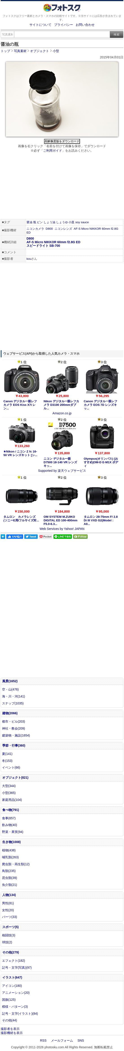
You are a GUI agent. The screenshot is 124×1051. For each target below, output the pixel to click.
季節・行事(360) (13, 745)
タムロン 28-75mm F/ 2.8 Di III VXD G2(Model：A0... (101, 520)
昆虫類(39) (9, 878)
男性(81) (8, 903)
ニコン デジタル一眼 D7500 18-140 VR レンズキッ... (60, 462)
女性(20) (8, 910)
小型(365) (9, 793)
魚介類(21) (9, 885)
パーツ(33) (9, 917)
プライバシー (63, 24)
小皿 (71, 222)
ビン (40, 222)
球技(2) (7, 942)
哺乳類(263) (10, 857)
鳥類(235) (9, 871)
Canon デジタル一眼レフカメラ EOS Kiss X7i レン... (20, 405)
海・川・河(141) (13, 696)
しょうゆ (62, 222)
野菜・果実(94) (12, 832)
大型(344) (9, 786)
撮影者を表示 (10, 1029)
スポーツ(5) (10, 927)
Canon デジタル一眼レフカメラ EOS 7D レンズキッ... (100, 405)
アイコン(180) (12, 986)
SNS (81, 1040)
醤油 (29, 222)
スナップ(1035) (13, 703)
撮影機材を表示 (12, 1033)
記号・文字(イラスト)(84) (20, 1013)
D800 (49, 228)
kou (29, 258)
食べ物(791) (10, 810)
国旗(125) (9, 999)
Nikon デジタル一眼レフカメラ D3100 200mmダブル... (61, 405)
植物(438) (9, 850)
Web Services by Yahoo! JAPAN (62, 529)
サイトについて (40, 24)
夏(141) (7, 754)
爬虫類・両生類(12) (16, 864)
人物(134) (9, 895)
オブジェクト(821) (15, 777)
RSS (43, 1040)
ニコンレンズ (63, 228)
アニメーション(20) (16, 992)
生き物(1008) (11, 842)
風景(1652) (10, 681)
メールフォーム (62, 1040)
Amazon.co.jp (62, 413)
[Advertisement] (62, 186)
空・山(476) (10, 689)
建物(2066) (10, 713)
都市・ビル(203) (13, 721)
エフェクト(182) (13, 960)
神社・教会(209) (13, 728)
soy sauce (82, 222)
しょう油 (49, 222)
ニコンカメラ (35, 228)
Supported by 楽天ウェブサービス (62, 470)
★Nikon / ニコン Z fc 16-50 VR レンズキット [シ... (20, 453)
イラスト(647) (12, 977)
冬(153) (7, 761)
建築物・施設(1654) (16, 735)
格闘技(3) (8, 935)
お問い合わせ (85, 24)
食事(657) (9, 818)
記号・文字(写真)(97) (17, 967)
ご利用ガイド (52, 150)
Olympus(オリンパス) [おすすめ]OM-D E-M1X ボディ (101, 462)
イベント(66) (11, 767)
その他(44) (9, 1020)
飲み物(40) (9, 825)
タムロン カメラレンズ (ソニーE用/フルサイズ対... (21, 518)
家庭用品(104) (12, 800)
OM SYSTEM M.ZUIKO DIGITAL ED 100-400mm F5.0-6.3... (61, 520)
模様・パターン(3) (15, 1006)
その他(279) (10, 952)
